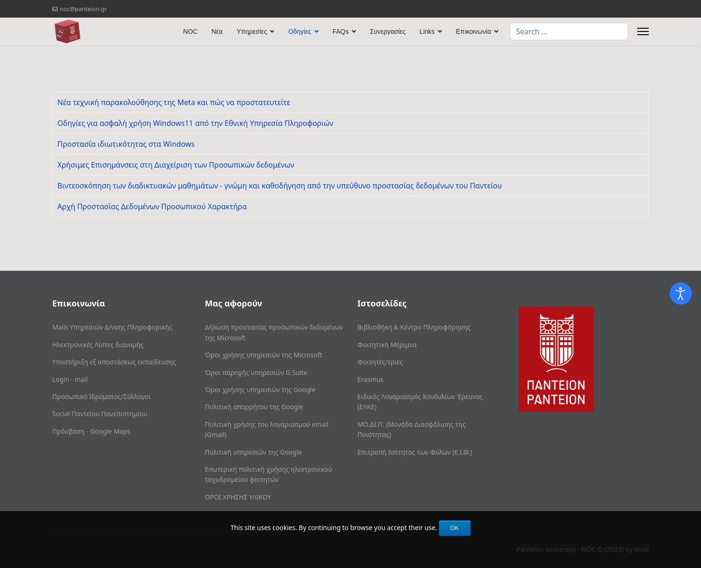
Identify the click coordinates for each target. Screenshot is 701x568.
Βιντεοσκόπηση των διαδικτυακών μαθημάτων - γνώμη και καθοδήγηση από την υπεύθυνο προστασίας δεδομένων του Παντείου (279, 186)
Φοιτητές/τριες (380, 361)
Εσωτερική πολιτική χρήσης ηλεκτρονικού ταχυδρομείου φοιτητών (268, 474)
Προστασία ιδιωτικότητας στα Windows (126, 144)
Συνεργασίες (388, 31)
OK (454, 527)
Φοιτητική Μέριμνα (387, 344)
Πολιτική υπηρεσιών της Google (253, 452)
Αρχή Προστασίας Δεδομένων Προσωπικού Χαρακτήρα (152, 206)
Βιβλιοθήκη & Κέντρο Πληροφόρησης (414, 327)
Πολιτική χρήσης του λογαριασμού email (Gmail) (266, 429)
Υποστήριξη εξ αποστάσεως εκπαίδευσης (114, 361)
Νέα (216, 31)
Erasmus (370, 379)
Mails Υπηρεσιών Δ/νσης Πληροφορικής (112, 327)
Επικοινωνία (473, 31)
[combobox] (569, 31)
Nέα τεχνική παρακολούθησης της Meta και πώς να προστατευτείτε (173, 102)
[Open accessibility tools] (681, 293)
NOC (190, 31)
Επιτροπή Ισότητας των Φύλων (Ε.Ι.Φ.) (414, 452)
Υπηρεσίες (252, 31)
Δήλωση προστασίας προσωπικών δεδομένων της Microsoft (274, 332)
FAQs (340, 31)
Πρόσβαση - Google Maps (91, 431)
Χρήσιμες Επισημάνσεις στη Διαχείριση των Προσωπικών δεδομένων (175, 165)
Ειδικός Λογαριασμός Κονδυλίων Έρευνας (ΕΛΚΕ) (420, 401)
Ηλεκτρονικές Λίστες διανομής (97, 344)
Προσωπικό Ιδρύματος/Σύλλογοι (101, 396)
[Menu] (643, 31)
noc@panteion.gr (83, 9)
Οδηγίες (299, 31)
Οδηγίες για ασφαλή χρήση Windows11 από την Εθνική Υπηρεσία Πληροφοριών (195, 123)
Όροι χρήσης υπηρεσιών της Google (260, 389)
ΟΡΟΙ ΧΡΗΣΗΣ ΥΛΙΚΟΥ (238, 497)
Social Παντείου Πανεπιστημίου (100, 413)
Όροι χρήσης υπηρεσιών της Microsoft (263, 354)
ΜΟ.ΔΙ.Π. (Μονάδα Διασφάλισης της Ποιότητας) (411, 429)
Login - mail (70, 379)
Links (427, 31)
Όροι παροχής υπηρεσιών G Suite (256, 372)
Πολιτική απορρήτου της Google (254, 406)
